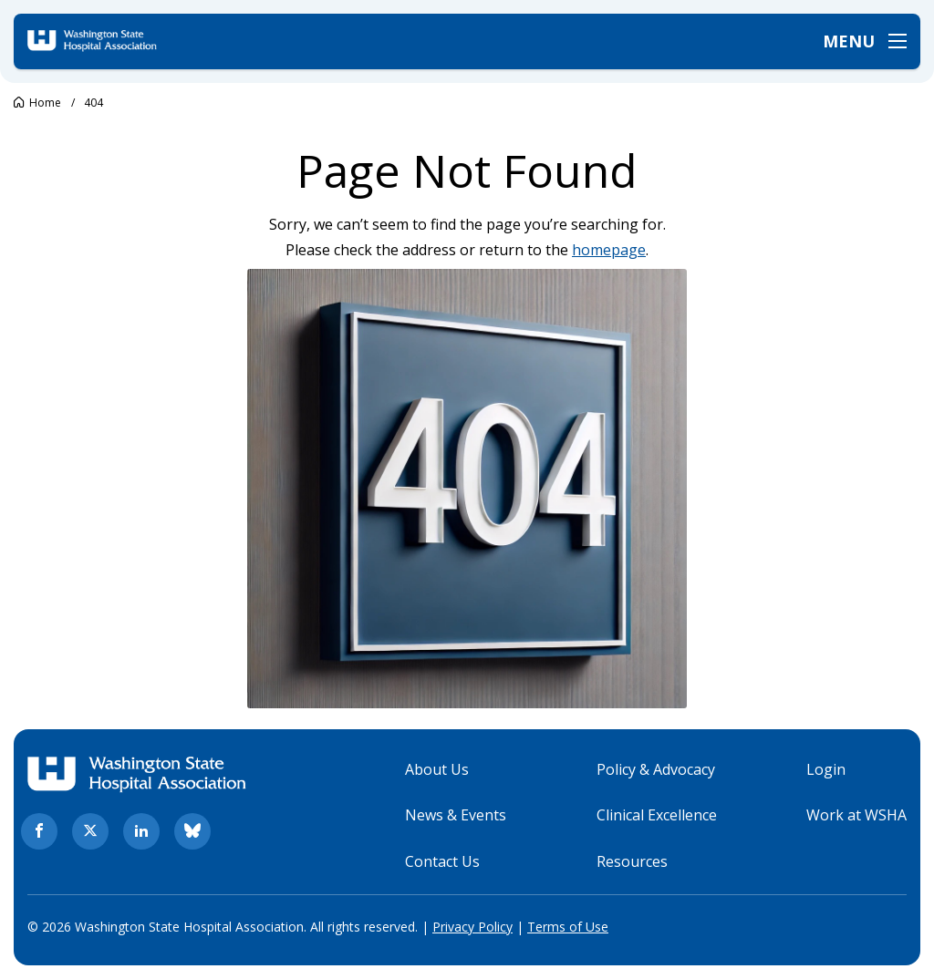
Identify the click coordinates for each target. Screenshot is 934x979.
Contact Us (442, 861)
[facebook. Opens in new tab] (39, 831)
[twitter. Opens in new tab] (90, 831)
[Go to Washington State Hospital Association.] (37, 102)
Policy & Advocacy (656, 769)
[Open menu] (865, 41)
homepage (609, 250)
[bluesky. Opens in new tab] (192, 831)
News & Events (455, 815)
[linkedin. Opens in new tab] (141, 831)
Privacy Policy (472, 926)
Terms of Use (567, 926)
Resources (632, 861)
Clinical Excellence (657, 815)
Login (826, 769)
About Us (437, 769)
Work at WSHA (856, 815)
